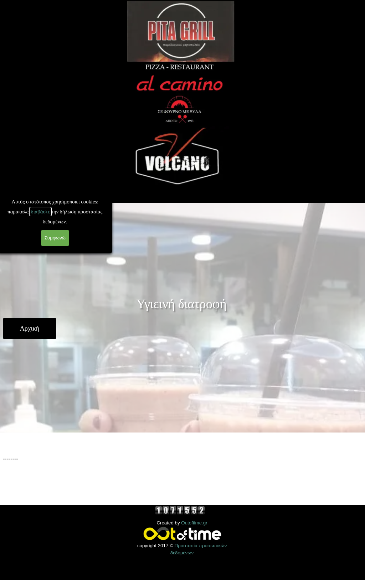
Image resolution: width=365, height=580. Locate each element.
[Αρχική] (29, 328)
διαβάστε (20, 211)
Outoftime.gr (194, 522)
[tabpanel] (182, 469)
